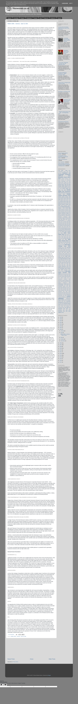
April (62, 332)
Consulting (16, 18)
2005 (61, 329)
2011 (61, 351)
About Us (46, 18)
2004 (61, 327)
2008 (61, 346)
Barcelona (59, 173)
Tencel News (60, 306)
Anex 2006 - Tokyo (62, 170)
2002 (61, 324)
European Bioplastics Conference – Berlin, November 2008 (62, 73)
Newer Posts (11, 659)
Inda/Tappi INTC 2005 (62, 247)
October (62, 339)
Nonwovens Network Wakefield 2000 (64, 280)
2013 (61, 355)
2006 (61, 342)
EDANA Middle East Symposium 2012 (64, 191)
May (62, 337)
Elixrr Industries (61, 162)
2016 (61, 360)
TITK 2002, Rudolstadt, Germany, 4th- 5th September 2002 (63, 63)
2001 (61, 322)
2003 (61, 325)
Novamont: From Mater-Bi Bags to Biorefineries (67, 100)
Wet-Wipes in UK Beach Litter (64, 91)
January (62, 330)
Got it (70, 3)
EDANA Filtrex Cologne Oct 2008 (64, 182)
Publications (29, 18)
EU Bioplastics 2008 (63, 214)
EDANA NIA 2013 (64, 192)
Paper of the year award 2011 (63, 281)
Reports (9, 18)
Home (31, 659)
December (63, 340)
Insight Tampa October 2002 (66, 262)
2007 (61, 344)
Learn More (65, 3)
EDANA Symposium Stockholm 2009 (64, 209)
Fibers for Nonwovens (62, 159)
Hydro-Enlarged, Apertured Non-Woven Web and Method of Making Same (64, 164)
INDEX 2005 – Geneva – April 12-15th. (18, 23)
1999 (61, 318)
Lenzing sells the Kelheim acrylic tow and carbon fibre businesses (63, 28)
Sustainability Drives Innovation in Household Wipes (63, 156)
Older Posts (52, 659)
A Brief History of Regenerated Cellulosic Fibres (64, 83)
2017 (61, 362)
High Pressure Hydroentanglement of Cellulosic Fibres (64, 220)
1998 (61, 317)
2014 (61, 356)
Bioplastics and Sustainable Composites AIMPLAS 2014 (64, 174)
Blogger (49, 675)
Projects (22, 18)
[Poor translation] (5, 685)
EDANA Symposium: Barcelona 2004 (64, 210)
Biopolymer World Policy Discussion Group (66, 52)
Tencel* (59, 18)
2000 (61, 320)
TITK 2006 (66, 307)
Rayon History (61, 299)
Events (35, 18)
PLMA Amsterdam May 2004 (63, 290)
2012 (61, 353)
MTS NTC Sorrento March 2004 (63, 276)
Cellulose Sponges (64, 178)
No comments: (11, 634)
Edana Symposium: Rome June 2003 (64, 211)
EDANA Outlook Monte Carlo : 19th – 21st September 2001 (64, 112)
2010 (61, 349)
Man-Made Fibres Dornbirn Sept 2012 (64, 273)
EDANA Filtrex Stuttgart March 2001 (64, 183)
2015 (61, 358)
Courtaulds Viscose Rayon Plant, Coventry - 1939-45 (67, 40)
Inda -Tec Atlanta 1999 (64, 221)
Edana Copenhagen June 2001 (64, 181)
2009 (61, 348)
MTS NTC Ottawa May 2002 (65, 275)
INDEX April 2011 (65, 251)
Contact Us (52, 18)
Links (40, 18)
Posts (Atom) (15, 661)
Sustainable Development (63, 121)
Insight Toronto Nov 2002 (63, 263)
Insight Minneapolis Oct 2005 (65, 258)
